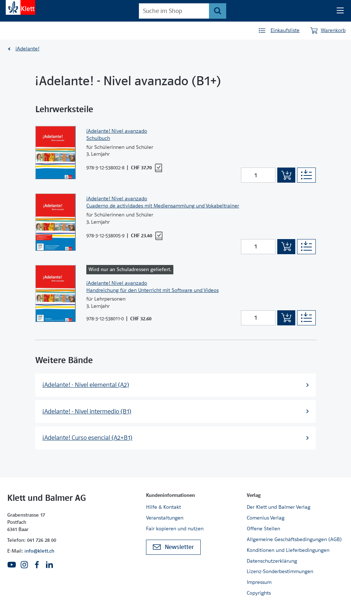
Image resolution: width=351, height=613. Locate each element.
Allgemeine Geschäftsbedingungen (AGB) (294, 539)
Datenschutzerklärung (272, 561)
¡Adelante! (27, 48)
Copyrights (259, 593)
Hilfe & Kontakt (163, 507)
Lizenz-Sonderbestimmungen (280, 571)
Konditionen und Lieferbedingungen (288, 550)
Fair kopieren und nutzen (175, 528)
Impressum (259, 582)
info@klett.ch (39, 551)
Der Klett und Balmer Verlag (278, 507)
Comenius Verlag (265, 517)
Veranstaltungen (164, 517)
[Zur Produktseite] (55, 152)
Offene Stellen (263, 528)
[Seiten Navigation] (340, 11)
